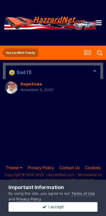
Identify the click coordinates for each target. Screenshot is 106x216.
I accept (53, 206)
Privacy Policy (41, 167)
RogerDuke (31, 84)
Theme (14, 167)
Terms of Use (83, 193)
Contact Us (69, 167)
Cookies (93, 167)
